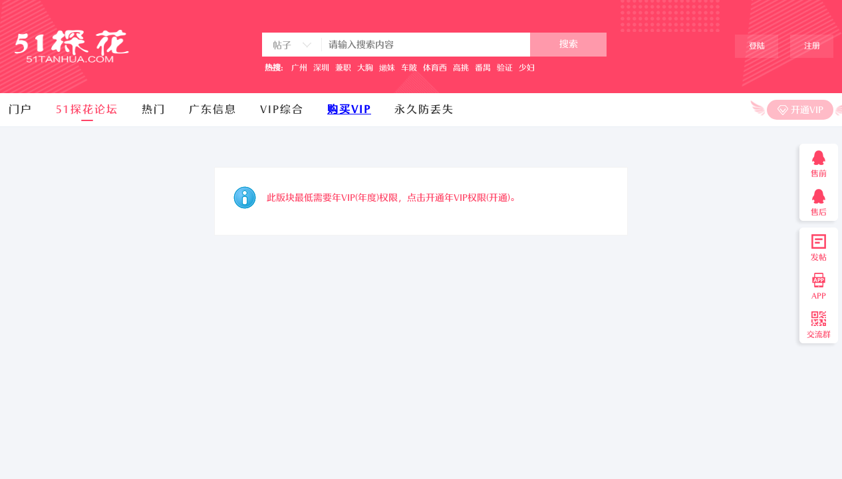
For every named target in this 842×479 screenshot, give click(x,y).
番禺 (483, 68)
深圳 (321, 68)
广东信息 (213, 110)
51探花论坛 (87, 110)
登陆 (757, 46)
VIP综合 (282, 110)
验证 (505, 68)
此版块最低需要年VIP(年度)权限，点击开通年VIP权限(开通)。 (393, 198)
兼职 (343, 68)
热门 (154, 110)
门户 (21, 110)
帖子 (282, 46)
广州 (299, 68)
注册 (812, 46)
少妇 (527, 68)
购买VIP (349, 110)
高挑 (461, 68)
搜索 (568, 44)
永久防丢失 (424, 110)
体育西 (435, 68)
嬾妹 (387, 68)
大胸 (365, 68)
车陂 (409, 68)
